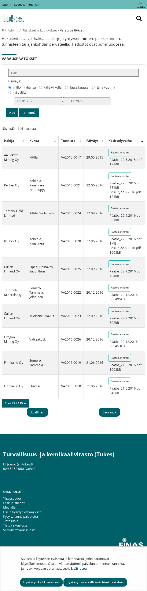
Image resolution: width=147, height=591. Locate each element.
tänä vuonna (106, 87)
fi (2, 30)
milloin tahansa (24, 87)
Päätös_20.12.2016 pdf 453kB (124, 343)
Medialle (9, 507)
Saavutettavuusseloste (19, 530)
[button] (15, 403)
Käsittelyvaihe (120, 140)
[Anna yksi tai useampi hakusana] (73, 73)
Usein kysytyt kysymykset (22, 512)
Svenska (20, 5)
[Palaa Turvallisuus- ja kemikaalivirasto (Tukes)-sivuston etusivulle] (13, 18)
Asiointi (12, 30)
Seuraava (109, 412)
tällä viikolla (53, 87)
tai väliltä (19, 92)
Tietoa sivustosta (15, 525)
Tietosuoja (10, 521)
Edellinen (37, 412)
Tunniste (68, 140)
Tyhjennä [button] (29, 113)
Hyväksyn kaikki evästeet (41, 582)
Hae (12, 113)
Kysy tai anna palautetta (20, 516)
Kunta (34, 140)
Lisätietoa (79, 568)
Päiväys (92, 140)
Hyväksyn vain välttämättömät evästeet (95, 582)
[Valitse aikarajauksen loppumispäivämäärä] (86, 101)
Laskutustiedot (14, 503)
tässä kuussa (79, 87)
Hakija (9, 140)
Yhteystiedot (12, 498)
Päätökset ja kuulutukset (39, 30)
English (33, 5)
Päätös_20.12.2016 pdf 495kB (124, 297)
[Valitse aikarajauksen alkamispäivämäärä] (38, 101)
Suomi (6, 5)
